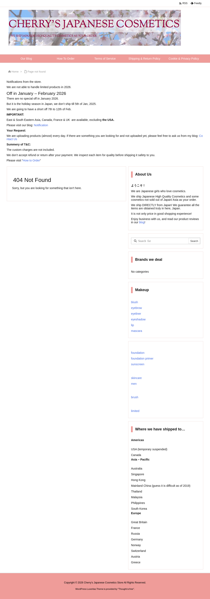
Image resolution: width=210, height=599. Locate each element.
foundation (137, 352)
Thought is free (126, 589)
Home (15, 71)
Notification (41, 125)
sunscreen (137, 364)
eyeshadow (138, 319)
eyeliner (136, 313)
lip (132, 325)
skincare (136, 378)
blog (141, 222)
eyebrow (136, 308)
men (134, 383)
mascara (136, 330)
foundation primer (142, 358)
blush (134, 302)
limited (135, 411)
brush (134, 397)
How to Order (31, 160)
